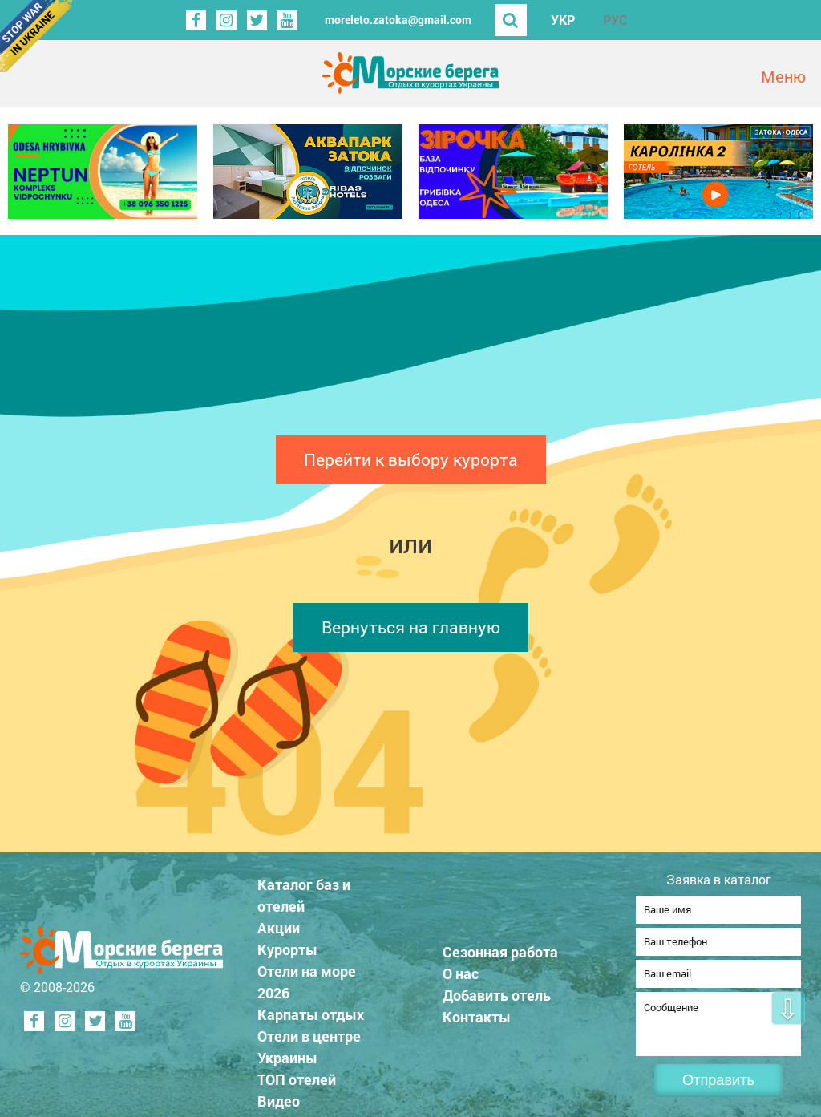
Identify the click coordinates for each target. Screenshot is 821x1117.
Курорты (287, 944)
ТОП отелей (296, 1074)
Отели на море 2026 (306, 977)
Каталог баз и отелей (303, 890)
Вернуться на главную (411, 627)
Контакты (477, 1012)
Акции (278, 923)
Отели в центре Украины (309, 1042)
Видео (278, 1096)
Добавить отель (497, 990)
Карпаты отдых (310, 1009)
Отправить (718, 1080)
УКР (563, 19)
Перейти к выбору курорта (411, 459)
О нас (461, 968)
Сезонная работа (500, 947)
